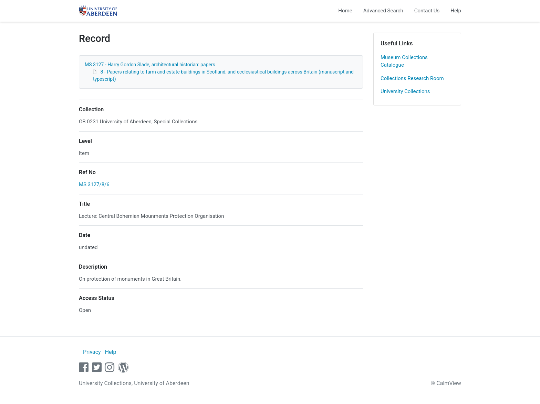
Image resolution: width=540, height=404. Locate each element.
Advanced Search (383, 11)
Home (345, 11)
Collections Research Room (412, 78)
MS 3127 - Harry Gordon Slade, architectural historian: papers (150, 64)
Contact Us (427, 11)
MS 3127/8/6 (94, 184)
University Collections (405, 91)
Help (455, 11)
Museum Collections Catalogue (404, 61)
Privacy (92, 352)
